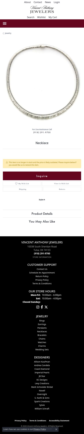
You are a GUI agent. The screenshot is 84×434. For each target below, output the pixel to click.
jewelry (8, 33)
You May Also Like (42, 221)
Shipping (22, 189)
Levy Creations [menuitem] (42, 383)
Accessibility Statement (59, 420)
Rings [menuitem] (42, 320)
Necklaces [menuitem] (42, 331)
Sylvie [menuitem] (42, 405)
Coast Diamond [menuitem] (42, 369)
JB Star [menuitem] (42, 376)
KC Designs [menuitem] (42, 379)
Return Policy (42, 276)
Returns (62, 189)
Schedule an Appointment (42, 272)
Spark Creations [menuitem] (42, 401)
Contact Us (42, 269)
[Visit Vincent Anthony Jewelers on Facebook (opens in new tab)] (42, 307)
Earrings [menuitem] (42, 324)
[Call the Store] (42, 253)
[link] (27, 2)
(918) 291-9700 (42, 132)
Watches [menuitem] (42, 342)
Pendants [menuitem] (42, 327)
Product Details (42, 213)
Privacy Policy (42, 279)
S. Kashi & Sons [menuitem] (42, 397)
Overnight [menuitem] (42, 394)
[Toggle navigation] (4, 23)
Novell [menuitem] (42, 390)
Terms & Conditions (41, 283)
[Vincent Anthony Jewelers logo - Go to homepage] (42, 9)
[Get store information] (42, 257)
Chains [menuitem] (42, 338)
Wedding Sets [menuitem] (42, 349)
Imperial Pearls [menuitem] (42, 372)
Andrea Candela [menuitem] (42, 365)
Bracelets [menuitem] (41, 335)
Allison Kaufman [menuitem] (42, 361)
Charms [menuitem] (42, 346)
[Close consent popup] (56, 429)
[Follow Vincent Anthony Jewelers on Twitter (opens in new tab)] (46, 307)
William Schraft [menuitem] (42, 408)
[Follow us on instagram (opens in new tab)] (37, 307)
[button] (57, 2)
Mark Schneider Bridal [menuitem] (42, 387)
